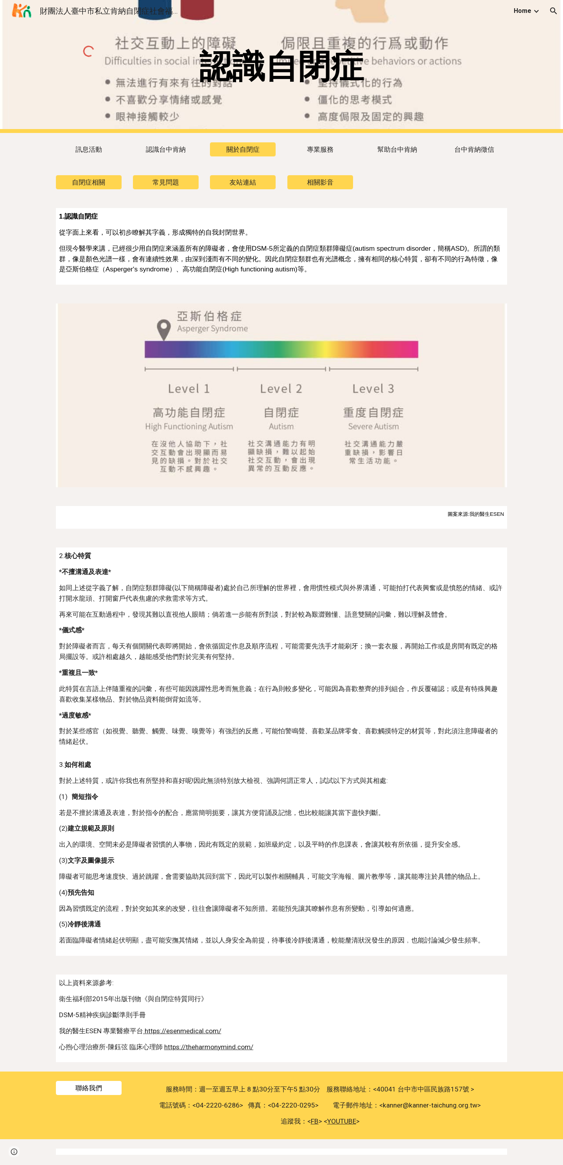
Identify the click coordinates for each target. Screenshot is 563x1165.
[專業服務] (320, 149)
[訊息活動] (89, 149)
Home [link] (522, 10)
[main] (281, 66)
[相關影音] (320, 182)
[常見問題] (165, 182)
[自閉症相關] (88, 182)
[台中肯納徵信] (474, 149)
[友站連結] (242, 182)
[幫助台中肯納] (397, 149)
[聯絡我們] (88, 1088)
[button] (553, 11)
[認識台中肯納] (166, 149)
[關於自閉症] (242, 149)
